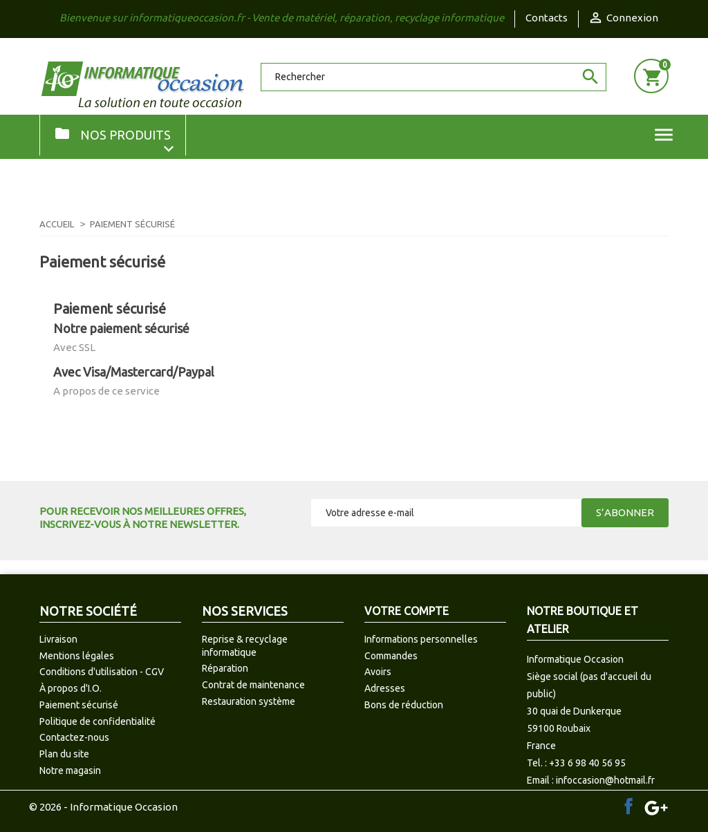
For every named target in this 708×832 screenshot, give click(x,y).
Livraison (58, 639)
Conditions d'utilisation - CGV (101, 671)
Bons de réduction (403, 704)
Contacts (546, 17)
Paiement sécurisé (78, 704)
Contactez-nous (74, 737)
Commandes (391, 655)
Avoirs (377, 671)
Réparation (225, 668)
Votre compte (406, 611)
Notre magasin (70, 770)
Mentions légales (76, 655)
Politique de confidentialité (97, 721)
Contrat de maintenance (253, 684)
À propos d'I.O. (70, 688)
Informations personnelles (421, 639)
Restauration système (248, 701)
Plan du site (64, 753)
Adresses (384, 688)
